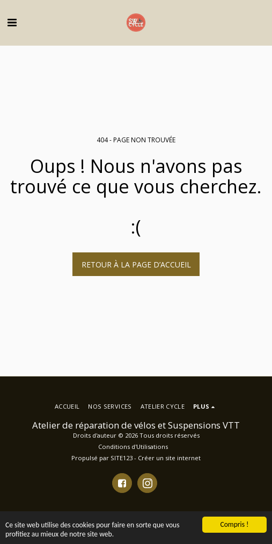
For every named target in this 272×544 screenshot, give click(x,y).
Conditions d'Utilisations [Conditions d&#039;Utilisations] (133, 447)
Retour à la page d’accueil (136, 264)
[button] (12, 22)
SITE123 (122, 458)
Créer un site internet (169, 458)
